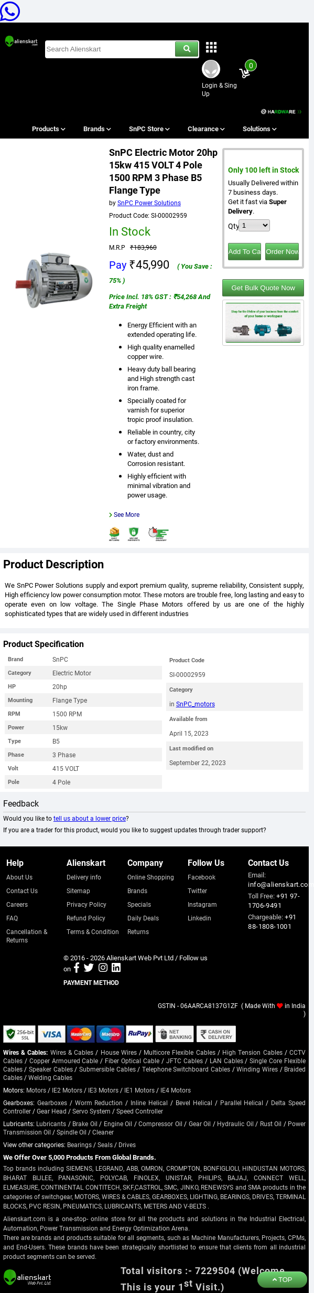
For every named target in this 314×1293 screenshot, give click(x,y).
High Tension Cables (252, 1052)
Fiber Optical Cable (132, 1060)
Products (48, 128)
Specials (139, 904)
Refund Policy (86, 918)
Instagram (202, 904)
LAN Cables (226, 1060)
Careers (17, 904)
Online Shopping (150, 877)
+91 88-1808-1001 (272, 921)
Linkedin (199, 918)
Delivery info (84, 877)
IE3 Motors (103, 1090)
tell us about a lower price (89, 818)
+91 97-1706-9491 (274, 900)
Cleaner (103, 1132)
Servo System (91, 1111)
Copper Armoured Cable (64, 1060)
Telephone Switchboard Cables (186, 1069)
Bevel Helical (194, 1102)
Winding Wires (257, 1069)
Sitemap (78, 890)
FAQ (12, 918)
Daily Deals (143, 918)
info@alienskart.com (281, 884)
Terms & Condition (93, 931)
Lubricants (51, 1123)
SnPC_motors (195, 704)
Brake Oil (85, 1123)
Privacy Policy (86, 904)
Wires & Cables (71, 1052)
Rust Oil (271, 1123)
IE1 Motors (139, 1090)
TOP (283, 1280)
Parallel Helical (242, 1102)
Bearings (79, 1144)
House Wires (119, 1052)
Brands (96, 128)
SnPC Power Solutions (149, 202)
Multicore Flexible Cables (179, 1052)
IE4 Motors (175, 1090)
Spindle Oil (71, 1132)
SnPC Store (149, 128)
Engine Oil (118, 1123)
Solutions (259, 128)
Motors (36, 1090)
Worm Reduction (99, 1102)
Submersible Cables (107, 1069)
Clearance (206, 128)
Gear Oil (200, 1123)
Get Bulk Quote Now (264, 288)
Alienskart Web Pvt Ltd (140, 957)
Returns (138, 931)
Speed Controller (139, 1111)
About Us (19, 877)
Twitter (197, 890)
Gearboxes (52, 1102)
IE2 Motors (67, 1090)
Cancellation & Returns (26, 935)
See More (126, 514)
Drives (127, 1144)
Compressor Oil (160, 1123)
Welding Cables (50, 1077)
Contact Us (22, 890)
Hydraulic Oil (235, 1123)
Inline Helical (149, 1102)
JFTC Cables (184, 1060)
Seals (105, 1144)
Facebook (201, 877)
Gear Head (52, 1111)
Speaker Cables (51, 1069)
